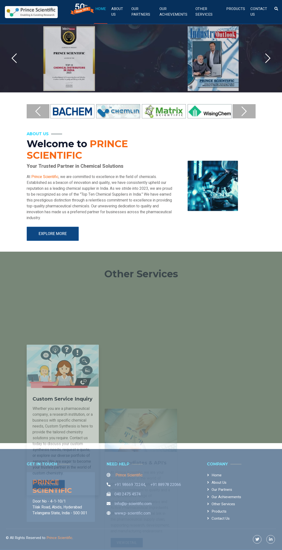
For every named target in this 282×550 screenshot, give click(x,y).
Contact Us (258, 11)
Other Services (204, 11)
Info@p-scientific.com (133, 504)
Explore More (53, 240)
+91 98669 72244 (129, 485)
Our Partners (140, 11)
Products (235, 8)
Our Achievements (173, 11)
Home (100, 8)
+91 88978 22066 (165, 485)
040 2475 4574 (127, 494)
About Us (117, 11)
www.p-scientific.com (132, 513)
